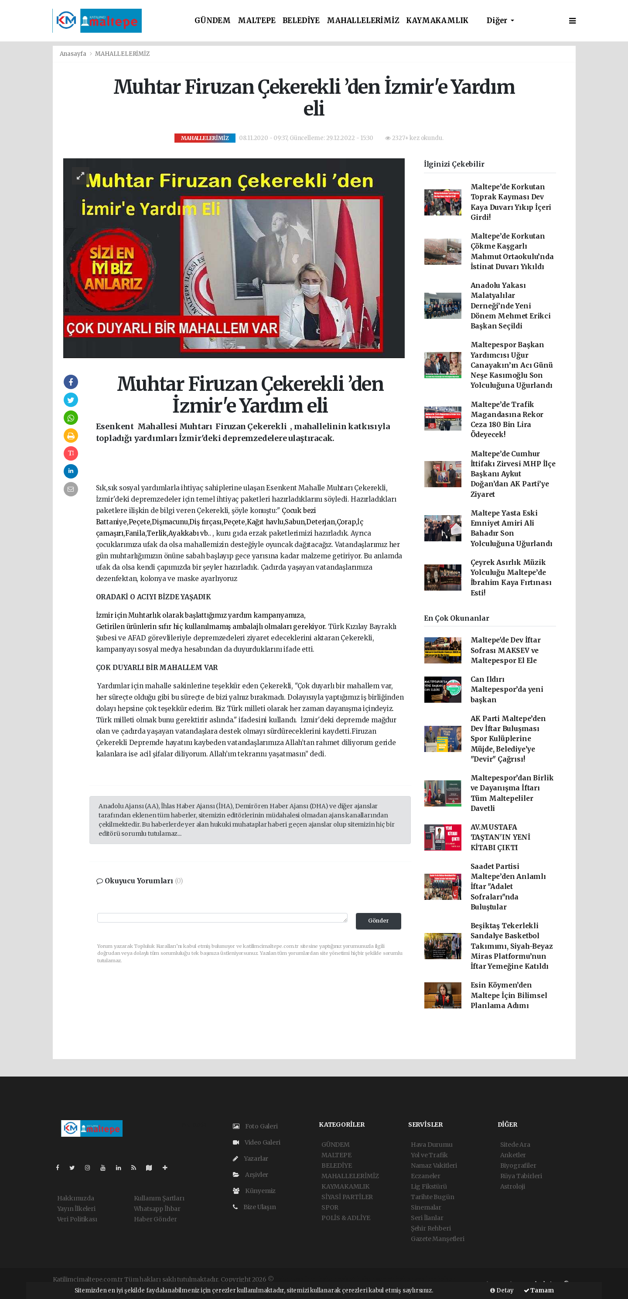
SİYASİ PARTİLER (347, 1197)
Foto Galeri (255, 1126)
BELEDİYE (301, 20)
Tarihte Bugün (432, 1197)
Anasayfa (74, 54)
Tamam (539, 1290)
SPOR (329, 1207)
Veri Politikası (77, 1219)
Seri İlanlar (427, 1218)
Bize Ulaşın (254, 1207)
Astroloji (512, 1186)
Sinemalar (426, 1207)
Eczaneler (425, 1176)
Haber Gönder (155, 1219)
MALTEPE (257, 20)
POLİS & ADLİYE (345, 1218)
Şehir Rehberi (431, 1228)
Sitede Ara (515, 1145)
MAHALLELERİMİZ (363, 20)
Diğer (498, 20)
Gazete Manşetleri (437, 1239)
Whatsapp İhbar (157, 1209)
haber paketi (337, 1279)
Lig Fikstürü (429, 1186)
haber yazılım (416, 1279)
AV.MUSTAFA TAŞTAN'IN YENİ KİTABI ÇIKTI (500, 837)
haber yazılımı (296, 1279)
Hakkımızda (75, 1198)
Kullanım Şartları (159, 1198)
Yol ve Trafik (429, 1155)
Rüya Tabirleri (521, 1176)
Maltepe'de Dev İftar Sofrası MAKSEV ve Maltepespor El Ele (506, 650)
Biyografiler (518, 1165)
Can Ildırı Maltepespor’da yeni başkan (507, 689)
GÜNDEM (213, 20)
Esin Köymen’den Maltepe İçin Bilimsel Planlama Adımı (509, 995)
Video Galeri (256, 1142)
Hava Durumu (432, 1145)
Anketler (513, 1155)
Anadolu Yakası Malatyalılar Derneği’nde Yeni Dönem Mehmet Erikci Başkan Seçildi (511, 305)
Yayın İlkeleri (76, 1209)
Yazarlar (250, 1158)
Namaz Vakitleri (434, 1165)
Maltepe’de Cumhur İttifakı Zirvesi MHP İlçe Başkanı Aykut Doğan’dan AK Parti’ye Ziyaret (513, 474)
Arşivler (250, 1175)
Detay (502, 1290)
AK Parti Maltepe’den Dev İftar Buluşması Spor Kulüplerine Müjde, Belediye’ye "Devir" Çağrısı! (508, 738)
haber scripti (376, 1279)
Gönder (378, 920)
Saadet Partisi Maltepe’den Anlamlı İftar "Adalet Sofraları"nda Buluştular (508, 886)
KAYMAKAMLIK (437, 20)
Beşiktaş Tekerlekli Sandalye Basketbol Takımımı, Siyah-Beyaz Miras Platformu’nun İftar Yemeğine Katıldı (512, 946)
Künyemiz (254, 1191)
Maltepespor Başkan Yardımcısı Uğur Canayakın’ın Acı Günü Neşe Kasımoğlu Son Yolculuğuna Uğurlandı (512, 365)
